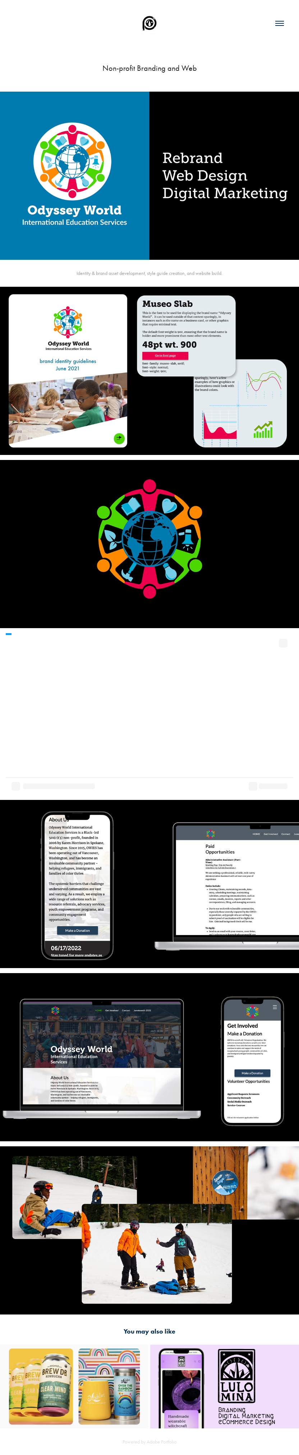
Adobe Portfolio (161, 1442)
